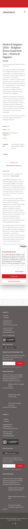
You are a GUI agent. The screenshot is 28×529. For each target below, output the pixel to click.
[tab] (14, 166)
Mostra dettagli (19, 271)
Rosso (13, 144)
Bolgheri (17, 144)
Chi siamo (6, 315)
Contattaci (6, 317)
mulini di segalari (15, 146)
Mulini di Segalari (15, 176)
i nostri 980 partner (10, 254)
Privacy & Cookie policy (22, 518)
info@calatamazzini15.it (9, 332)
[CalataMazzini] (9, 12)
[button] (24, 12)
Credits (19, 520)
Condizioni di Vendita (12, 520)
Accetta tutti (14, 276)
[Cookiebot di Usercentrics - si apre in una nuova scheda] (20, 247)
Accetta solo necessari (14, 281)
